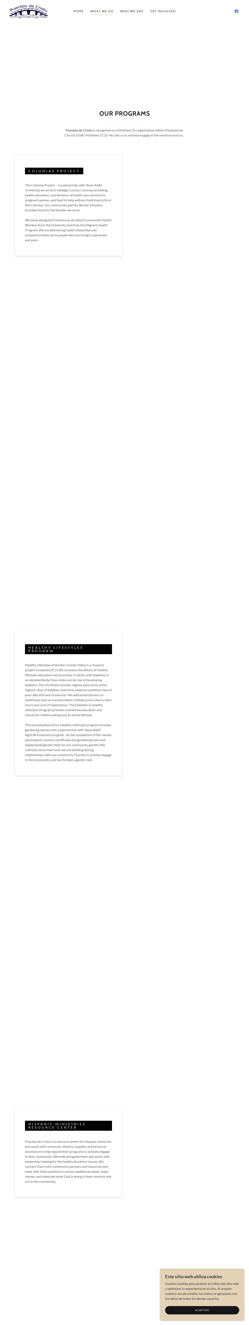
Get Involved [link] (163, 11)
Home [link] (78, 11)
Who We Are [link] (131, 11)
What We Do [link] (102, 11)
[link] (28, 11)
